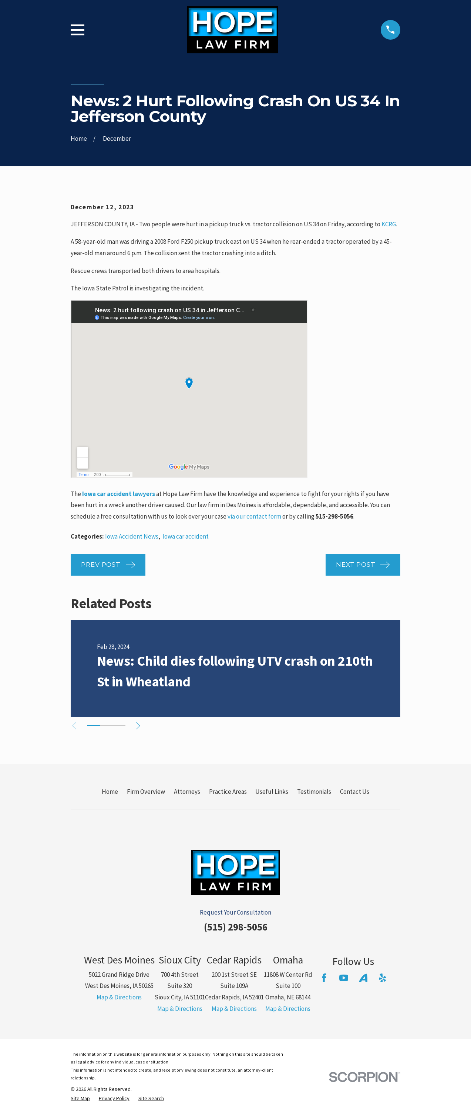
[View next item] (142, 725)
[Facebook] (324, 977)
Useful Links (271, 792)
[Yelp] (382, 977)
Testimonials (314, 792)
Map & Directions (119, 997)
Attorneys (187, 792)
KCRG (388, 224)
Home (110, 792)
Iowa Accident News (131, 536)
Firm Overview (146, 792)
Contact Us (354, 792)
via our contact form (254, 516)
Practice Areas (228, 792)
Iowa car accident (185, 536)
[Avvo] (363, 977)
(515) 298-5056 (236, 926)
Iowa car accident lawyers (118, 494)
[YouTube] (343, 977)
